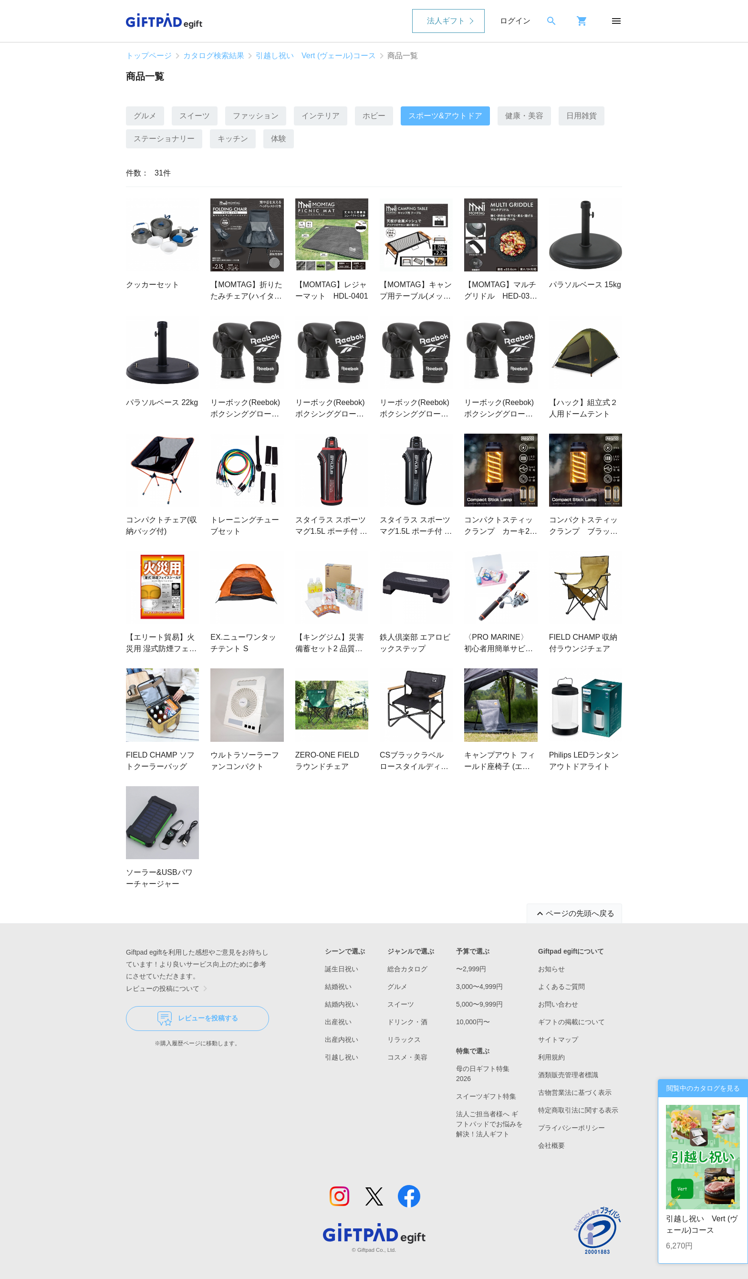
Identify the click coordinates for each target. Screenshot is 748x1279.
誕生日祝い (341, 969)
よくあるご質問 (561, 986)
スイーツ (194, 116)
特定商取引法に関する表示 (578, 1110)
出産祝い (338, 1022)
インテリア (320, 116)
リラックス (404, 1039)
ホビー (374, 116)
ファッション (256, 116)
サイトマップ (558, 1039)
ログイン (515, 21)
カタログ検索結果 (213, 56)
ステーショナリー (164, 139)
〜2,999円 (471, 969)
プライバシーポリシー (571, 1128)
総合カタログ (407, 969)
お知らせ (551, 969)
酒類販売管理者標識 (568, 1075)
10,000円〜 (473, 1022)
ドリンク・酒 (407, 1022)
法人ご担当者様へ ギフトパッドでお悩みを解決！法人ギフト (489, 1124)
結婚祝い (338, 986)
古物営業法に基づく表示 (575, 1092)
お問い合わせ (558, 1004)
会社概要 (551, 1145)
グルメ (145, 116)
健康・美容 (524, 116)
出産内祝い (341, 1039)
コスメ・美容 (407, 1057)
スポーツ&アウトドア (445, 116)
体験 (278, 139)
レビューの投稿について (168, 988)
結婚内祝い (341, 1004)
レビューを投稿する (197, 1018)
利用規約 (551, 1057)
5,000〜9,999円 (479, 1004)
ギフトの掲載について (571, 1022)
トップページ (149, 56)
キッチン (233, 139)
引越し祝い (341, 1057)
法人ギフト (446, 21)
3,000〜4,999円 (479, 986)
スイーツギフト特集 (486, 1096)
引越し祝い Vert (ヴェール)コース (316, 56)
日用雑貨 (581, 116)
